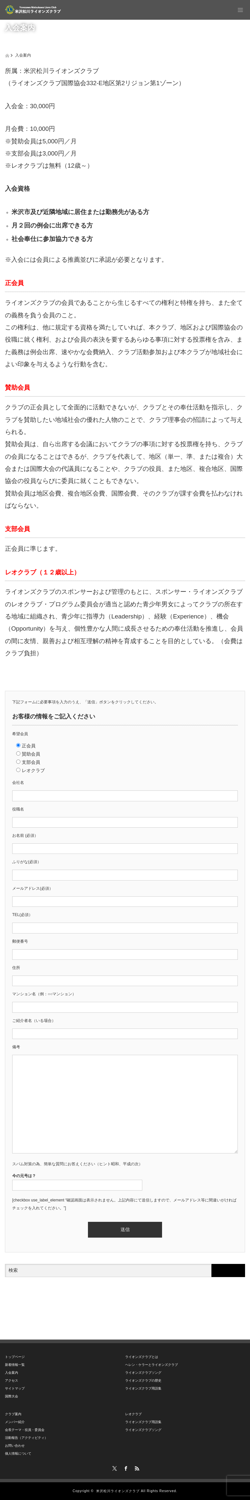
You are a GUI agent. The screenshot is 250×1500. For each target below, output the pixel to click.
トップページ (15, 1357)
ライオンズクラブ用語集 (143, 1388)
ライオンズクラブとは (141, 1357)
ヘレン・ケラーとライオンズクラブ (151, 1365)
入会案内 (11, 1372)
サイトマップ (15, 1388)
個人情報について (18, 1453)
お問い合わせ (15, 1445)
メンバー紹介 (15, 1422)
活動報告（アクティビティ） (26, 1438)
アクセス (11, 1380)
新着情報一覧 (15, 1365)
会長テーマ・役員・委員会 (24, 1430)
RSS (136, 1467)
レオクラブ (133, 1414)
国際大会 (11, 1396)
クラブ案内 (13, 1414)
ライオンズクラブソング (143, 1372)
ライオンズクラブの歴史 (143, 1380)
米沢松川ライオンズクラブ (118, 1491)
